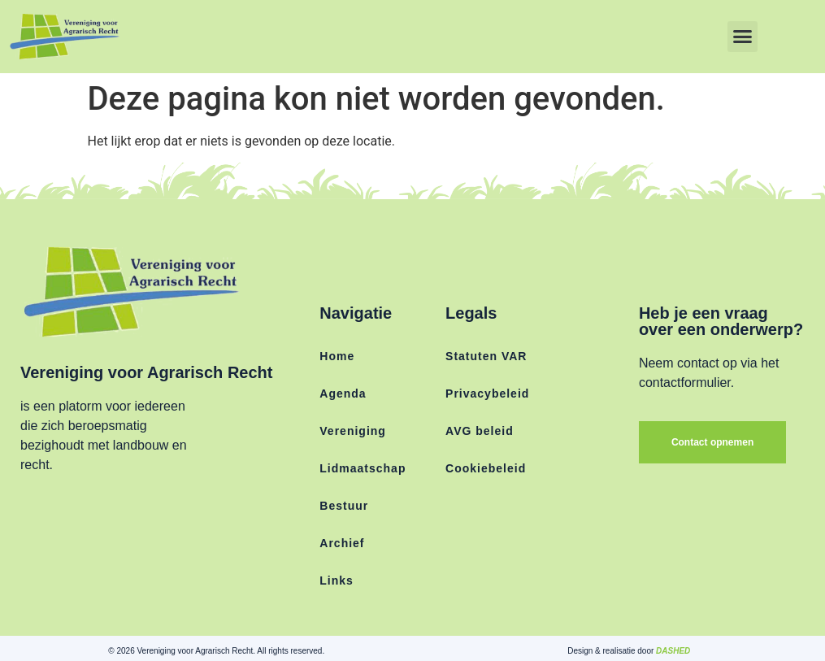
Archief (341, 543)
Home (336, 356)
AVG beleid (479, 430)
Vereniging (352, 430)
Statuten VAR (486, 356)
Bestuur (343, 505)
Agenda (342, 393)
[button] (742, 36)
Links (336, 580)
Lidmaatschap (362, 468)
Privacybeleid (487, 393)
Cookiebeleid (485, 468)
